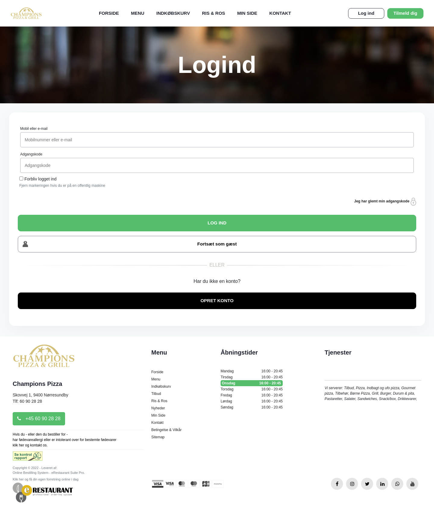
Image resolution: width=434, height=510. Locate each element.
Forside (109, 13)
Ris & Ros (213, 13)
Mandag (252, 371)
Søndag (252, 407)
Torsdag (252, 389)
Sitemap (158, 437)
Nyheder (158, 408)
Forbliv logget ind (40, 179)
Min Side (247, 13)
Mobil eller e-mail (34, 129)
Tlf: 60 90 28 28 (27, 401)
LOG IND (217, 222)
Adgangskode (31, 154)
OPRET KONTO (217, 300)
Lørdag (252, 401)
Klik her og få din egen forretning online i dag (45, 479)
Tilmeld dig (405, 13)
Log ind (366, 13)
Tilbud (156, 394)
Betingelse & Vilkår (166, 430)
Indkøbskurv (173, 13)
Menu (137, 13)
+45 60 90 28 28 (39, 418)
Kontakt (280, 13)
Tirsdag (252, 377)
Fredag (252, 395)
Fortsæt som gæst (130, 244)
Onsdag (251, 383)
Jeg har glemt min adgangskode (385, 202)
